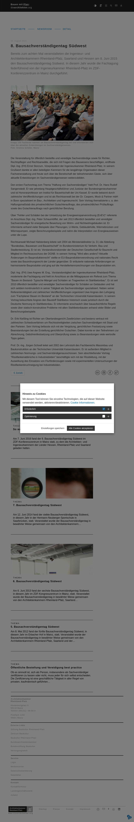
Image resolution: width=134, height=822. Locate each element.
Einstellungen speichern (52, 428)
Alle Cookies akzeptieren (81, 428)
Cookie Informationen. (83, 402)
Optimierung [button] (30, 416)
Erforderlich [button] (30, 409)
